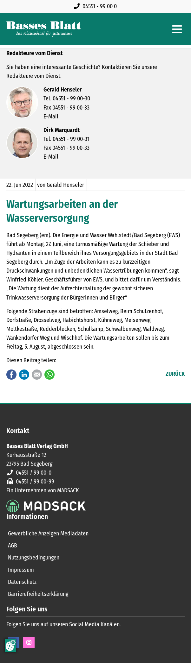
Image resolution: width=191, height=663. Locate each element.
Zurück (175, 373)
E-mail (37, 374)
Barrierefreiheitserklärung (38, 593)
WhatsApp (49, 374)
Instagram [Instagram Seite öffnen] (29, 642)
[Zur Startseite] (43, 29)
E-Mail (50, 116)
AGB (12, 545)
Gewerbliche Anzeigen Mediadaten (48, 533)
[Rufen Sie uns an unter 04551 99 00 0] (96, 6)
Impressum (21, 569)
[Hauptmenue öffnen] (177, 29)
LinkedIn (24, 374)
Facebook (11, 374)
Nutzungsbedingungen (33, 557)
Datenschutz (22, 581)
